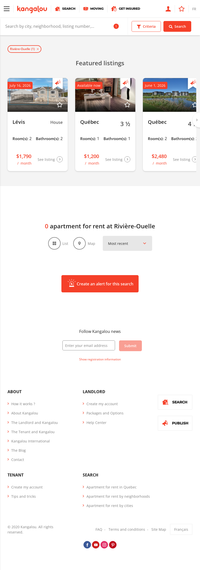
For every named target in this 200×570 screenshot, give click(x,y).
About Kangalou (24, 413)
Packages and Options (105, 413)
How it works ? (23, 403)
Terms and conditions (127, 529)
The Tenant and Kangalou (33, 431)
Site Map (158, 529)
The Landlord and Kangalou (34, 422)
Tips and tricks (23, 496)
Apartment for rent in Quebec (111, 487)
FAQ (98, 529)
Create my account (102, 403)
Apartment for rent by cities (109, 505)
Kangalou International (30, 441)
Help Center (96, 422)
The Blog (18, 450)
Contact (17, 459)
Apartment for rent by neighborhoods (118, 496)
